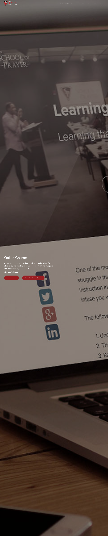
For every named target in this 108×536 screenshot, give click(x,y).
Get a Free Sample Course (33, 278)
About (61, 3)
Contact (101, 3)
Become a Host (92, 3)
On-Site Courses (69, 3)
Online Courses (81, 3)
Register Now (12, 278)
